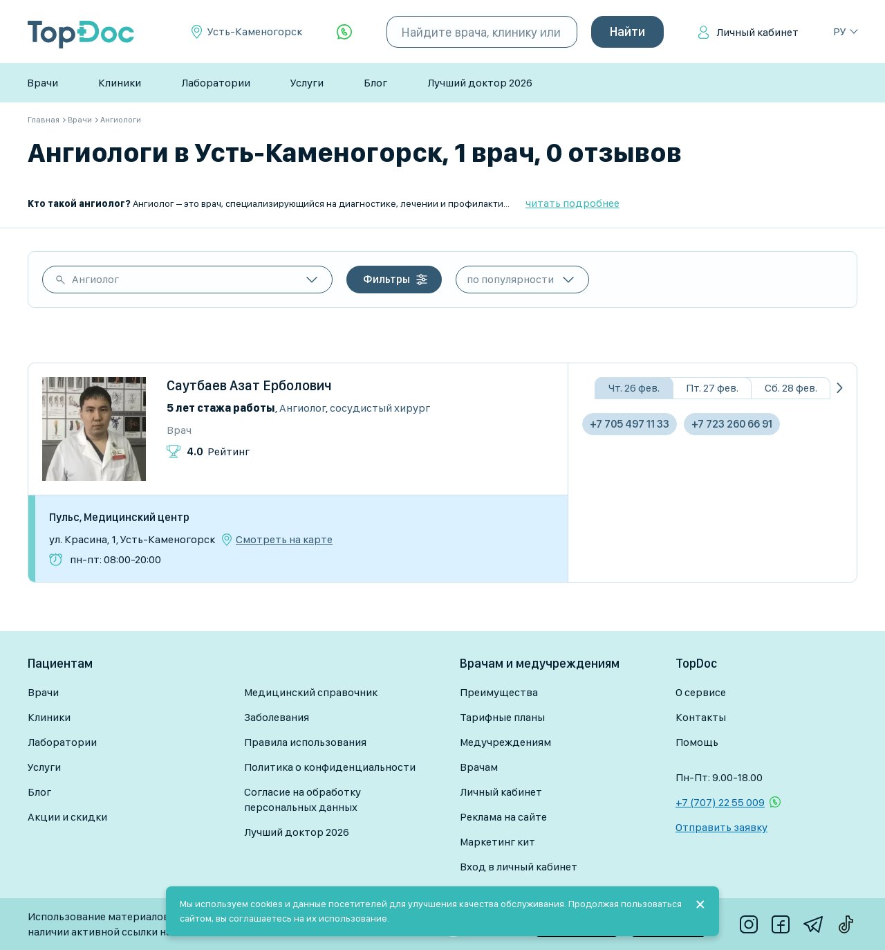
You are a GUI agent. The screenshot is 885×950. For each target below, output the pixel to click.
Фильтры (386, 279)
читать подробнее (572, 203)
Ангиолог (95, 279)
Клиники (119, 82)
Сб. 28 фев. (791, 387)
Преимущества (499, 692)
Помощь (697, 742)
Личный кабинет (757, 32)
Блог (375, 82)
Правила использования (305, 742)
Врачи (42, 82)
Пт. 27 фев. (712, 387)
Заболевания (276, 717)
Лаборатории (215, 82)
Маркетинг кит (497, 841)
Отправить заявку (721, 827)
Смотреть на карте (284, 539)
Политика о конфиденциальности (330, 767)
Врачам (479, 767)
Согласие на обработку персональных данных (302, 799)
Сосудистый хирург (380, 407)
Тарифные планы (502, 717)
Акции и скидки (67, 816)
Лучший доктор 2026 (479, 82)
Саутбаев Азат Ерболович (249, 385)
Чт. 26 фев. (634, 387)
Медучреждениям (505, 742)
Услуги (307, 82)
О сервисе (701, 692)
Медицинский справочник (311, 692)
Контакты (701, 717)
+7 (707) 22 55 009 (720, 802)
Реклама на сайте (503, 816)
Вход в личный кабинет (518, 866)
